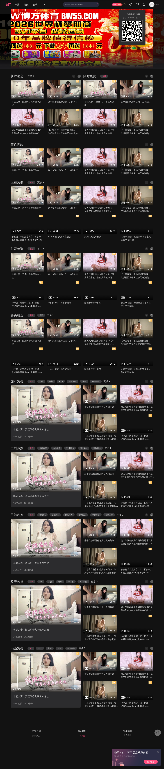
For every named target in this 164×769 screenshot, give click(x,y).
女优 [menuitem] (35, 4)
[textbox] (80, 4)
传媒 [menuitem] (26, 4)
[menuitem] (45, 4)
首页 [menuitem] (8, 4)
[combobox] (81, 4)
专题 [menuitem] (17, 4)
